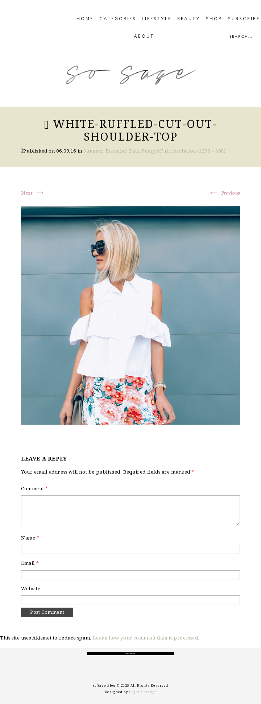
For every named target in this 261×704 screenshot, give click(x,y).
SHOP (214, 19)
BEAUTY (188, 19)
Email (30, 563)
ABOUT (144, 36)
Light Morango (143, 692)
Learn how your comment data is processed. (146, 638)
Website (30, 588)
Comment (34, 488)
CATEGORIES (117, 19)
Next (33, 193)
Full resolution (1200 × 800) (193, 151)
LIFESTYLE (156, 19)
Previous (224, 193)
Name (30, 538)
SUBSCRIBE (244, 19)
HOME (85, 19)
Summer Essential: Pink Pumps (120, 151)
